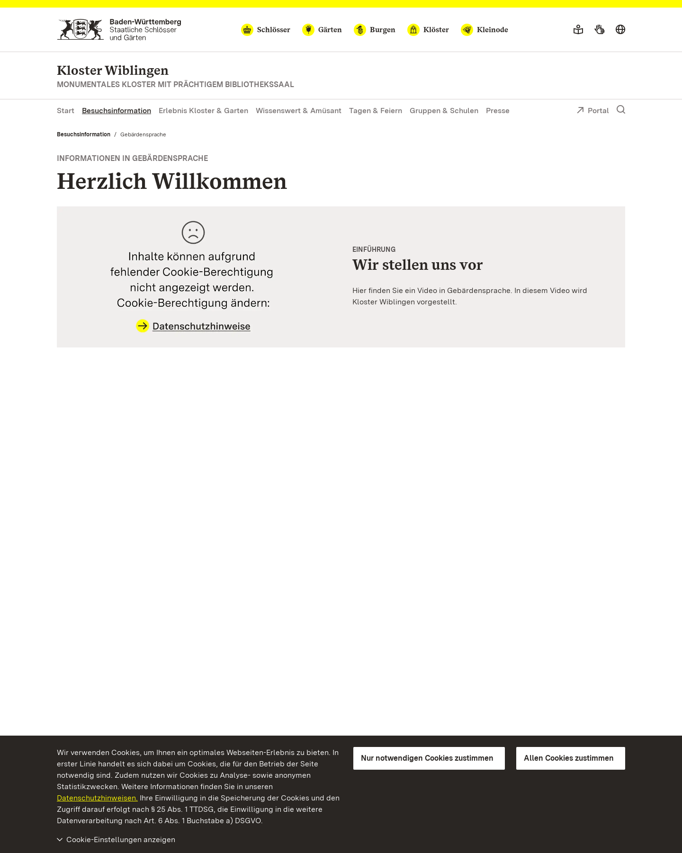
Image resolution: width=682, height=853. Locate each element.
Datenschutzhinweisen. (97, 797)
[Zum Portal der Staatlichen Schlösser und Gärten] (119, 29)
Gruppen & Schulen (444, 110)
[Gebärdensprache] (599, 30)
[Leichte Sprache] (578, 30)
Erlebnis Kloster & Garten (203, 110)
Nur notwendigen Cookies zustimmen (427, 758)
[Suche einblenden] (621, 110)
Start (65, 110)
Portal (592, 111)
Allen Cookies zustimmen (569, 758)
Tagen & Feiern (375, 110)
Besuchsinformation (116, 110)
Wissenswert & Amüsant (298, 110)
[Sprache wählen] (620, 30)
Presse (498, 110)
